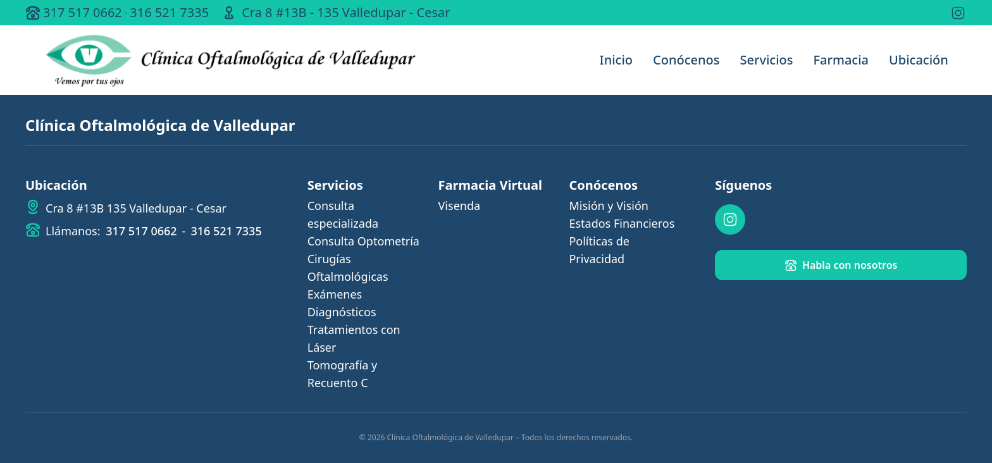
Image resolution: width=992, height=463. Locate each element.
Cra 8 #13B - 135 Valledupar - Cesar (346, 12)
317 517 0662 (82, 12)
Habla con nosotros (841, 265)
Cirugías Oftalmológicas (347, 267)
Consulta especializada (342, 214)
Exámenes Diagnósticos (341, 303)
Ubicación (918, 59)
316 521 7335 (169, 12)
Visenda (459, 205)
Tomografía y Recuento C (342, 373)
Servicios (766, 59)
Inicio (616, 59)
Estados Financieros (621, 223)
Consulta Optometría (363, 241)
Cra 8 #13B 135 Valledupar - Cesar (136, 208)
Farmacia (841, 59)
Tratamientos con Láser (353, 338)
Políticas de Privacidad (599, 249)
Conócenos (686, 59)
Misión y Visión (608, 205)
